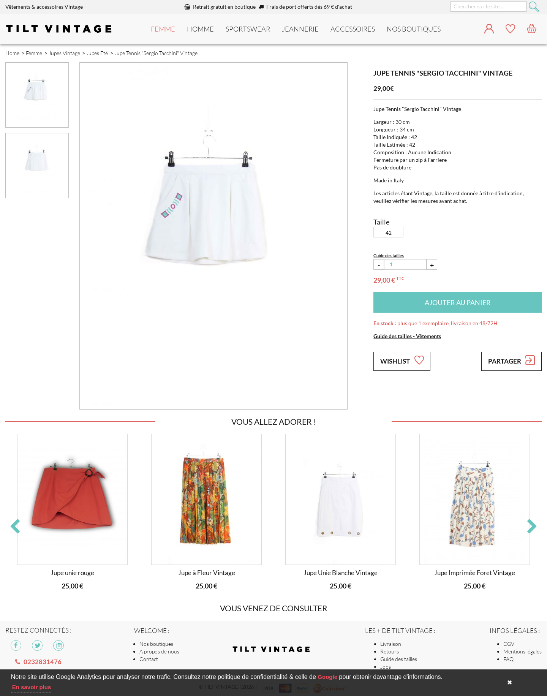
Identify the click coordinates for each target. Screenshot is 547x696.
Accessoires (352, 29)
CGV (508, 644)
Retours (389, 651)
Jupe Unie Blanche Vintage (341, 573)
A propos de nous (159, 651)
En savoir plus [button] (31, 687)
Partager (511, 360)
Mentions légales (522, 651)
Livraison (390, 644)
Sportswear (248, 29)
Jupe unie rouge (72, 573)
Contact (148, 659)
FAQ (508, 659)
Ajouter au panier (458, 302)
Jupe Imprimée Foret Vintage (474, 573)
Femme (163, 29)
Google (327, 677)
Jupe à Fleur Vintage (206, 573)
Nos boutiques (156, 644)
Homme (200, 29)
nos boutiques (414, 29)
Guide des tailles (398, 659)
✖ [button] (509, 682)
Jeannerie (300, 29)
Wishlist (402, 360)
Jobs (385, 666)
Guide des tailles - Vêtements (407, 336)
